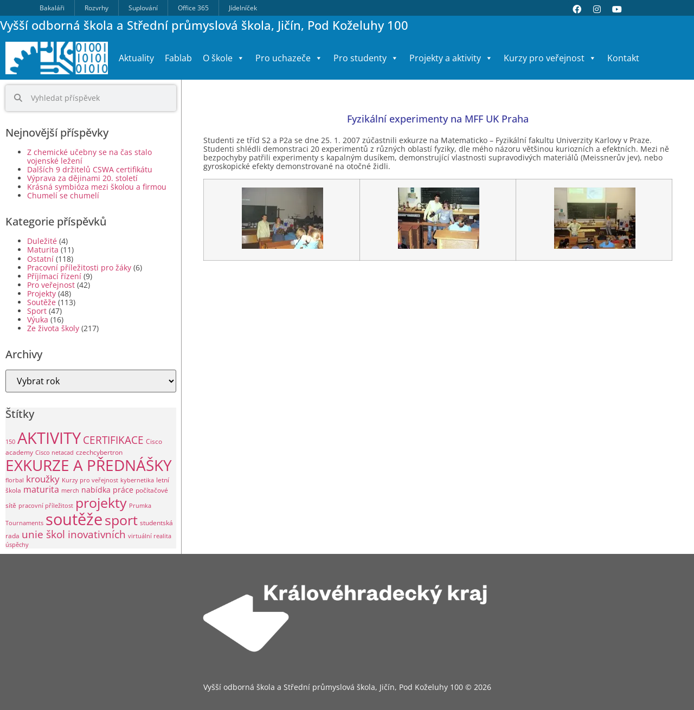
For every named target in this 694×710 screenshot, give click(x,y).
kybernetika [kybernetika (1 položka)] (137, 480)
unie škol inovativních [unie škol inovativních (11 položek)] (74, 534)
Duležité (42, 241)
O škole (224, 58)
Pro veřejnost (51, 285)
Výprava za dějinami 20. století (82, 178)
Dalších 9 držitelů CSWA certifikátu (89, 169)
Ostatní (40, 259)
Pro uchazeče (289, 58)
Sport (37, 311)
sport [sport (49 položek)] (121, 520)
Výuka (37, 319)
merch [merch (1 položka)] (70, 490)
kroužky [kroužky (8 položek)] (43, 479)
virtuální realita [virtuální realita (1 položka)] (149, 536)
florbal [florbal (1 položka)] (14, 480)
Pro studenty (366, 58)
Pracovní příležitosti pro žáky (79, 267)
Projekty (41, 293)
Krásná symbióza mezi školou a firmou (96, 187)
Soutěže (41, 302)
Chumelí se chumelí (63, 195)
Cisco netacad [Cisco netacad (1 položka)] (54, 452)
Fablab (178, 58)
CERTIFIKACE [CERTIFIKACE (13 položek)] (113, 440)
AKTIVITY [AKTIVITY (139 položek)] (49, 438)
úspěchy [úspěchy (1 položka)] (17, 544)
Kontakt (623, 58)
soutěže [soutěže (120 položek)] (74, 519)
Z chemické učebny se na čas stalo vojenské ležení (89, 156)
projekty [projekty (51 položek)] (101, 502)
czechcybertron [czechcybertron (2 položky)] (99, 452)
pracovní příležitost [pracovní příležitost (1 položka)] (45, 505)
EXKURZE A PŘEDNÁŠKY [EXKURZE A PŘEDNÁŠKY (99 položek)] (88, 465)
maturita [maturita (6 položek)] (41, 489)
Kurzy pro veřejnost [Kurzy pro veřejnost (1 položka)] (90, 480)
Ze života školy (53, 328)
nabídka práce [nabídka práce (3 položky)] (107, 490)
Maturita (43, 249)
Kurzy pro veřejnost (550, 58)
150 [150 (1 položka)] (10, 442)
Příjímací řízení (54, 276)
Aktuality (136, 58)
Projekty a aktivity (451, 58)
